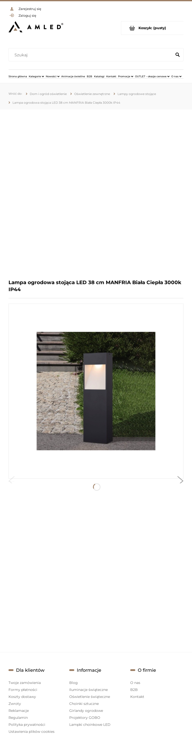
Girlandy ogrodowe (86, 710)
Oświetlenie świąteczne (89, 696)
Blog (73, 682)
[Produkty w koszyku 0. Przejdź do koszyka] (152, 28)
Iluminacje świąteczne (88, 689)
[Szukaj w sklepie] (91, 55)
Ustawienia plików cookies (31, 731)
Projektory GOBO (84, 717)
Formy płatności (22, 689)
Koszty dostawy (22, 696)
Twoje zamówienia (24, 682)
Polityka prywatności (26, 724)
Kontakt (137, 696)
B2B (134, 689)
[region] (96, 194)
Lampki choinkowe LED (89, 724)
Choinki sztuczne (84, 703)
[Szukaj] (177, 55)
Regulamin (18, 717)
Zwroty (14, 703)
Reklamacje (18, 710)
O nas (135, 682)
